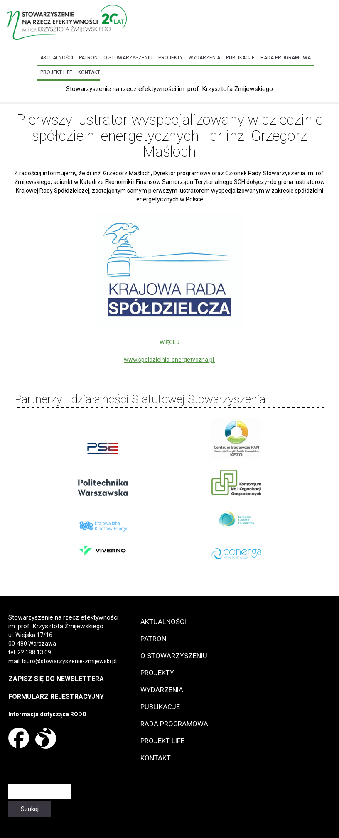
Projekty (170, 58)
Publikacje (240, 58)
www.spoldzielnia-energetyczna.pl (169, 359)
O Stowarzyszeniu (127, 58)
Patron (88, 58)
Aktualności (56, 58)
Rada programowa (285, 58)
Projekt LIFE (56, 72)
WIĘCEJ (169, 342)
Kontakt (89, 72)
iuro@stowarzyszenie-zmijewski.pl (71, 661)
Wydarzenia (204, 58)
